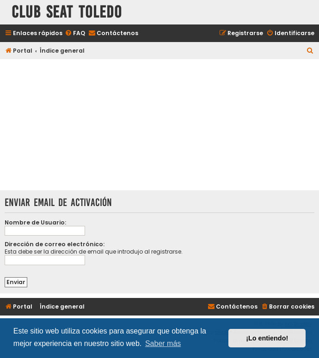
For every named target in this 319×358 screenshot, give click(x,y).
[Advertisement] (159, 125)
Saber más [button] (163, 343)
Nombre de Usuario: (35, 222)
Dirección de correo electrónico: (54, 244)
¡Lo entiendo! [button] (267, 338)
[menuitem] (75, 33)
